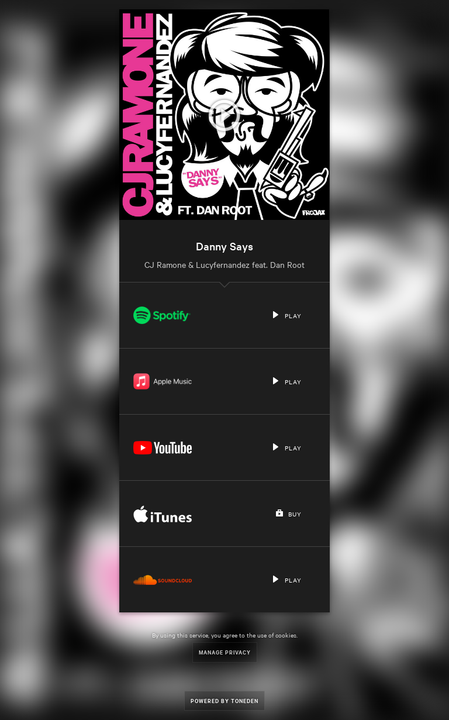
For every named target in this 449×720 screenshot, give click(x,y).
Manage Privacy (225, 651)
